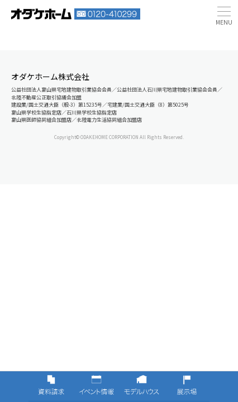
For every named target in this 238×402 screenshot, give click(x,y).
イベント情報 (96, 386)
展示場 (187, 386)
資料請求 (51, 386)
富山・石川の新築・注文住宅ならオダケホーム (41, 14)
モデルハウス (141, 386)
